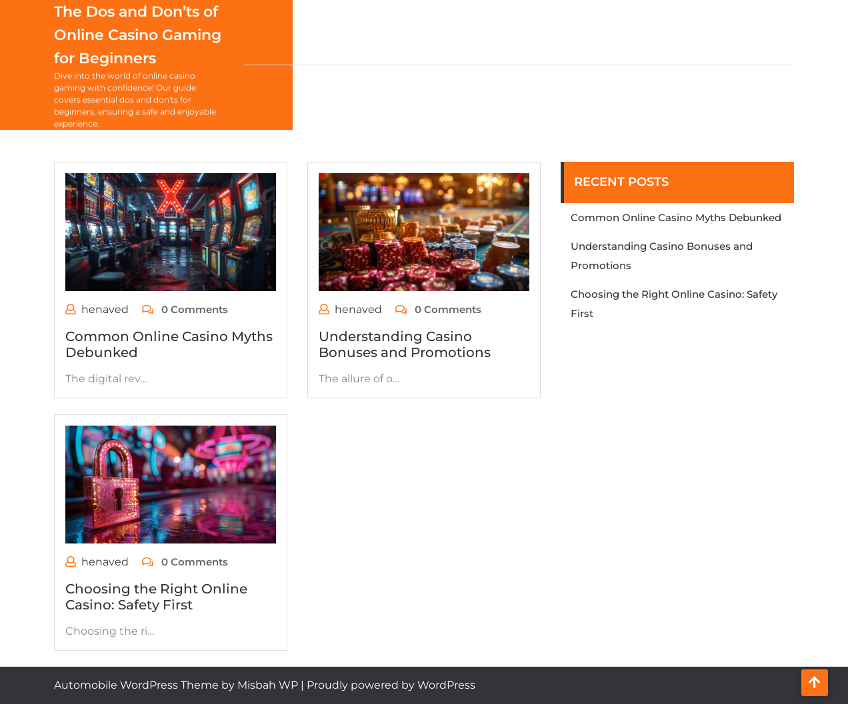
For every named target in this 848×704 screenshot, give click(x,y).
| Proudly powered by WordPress (388, 685)
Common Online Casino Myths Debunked (676, 217)
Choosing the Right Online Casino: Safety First (156, 597)
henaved (105, 309)
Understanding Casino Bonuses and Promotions (405, 344)
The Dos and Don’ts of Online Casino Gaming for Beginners (137, 35)
